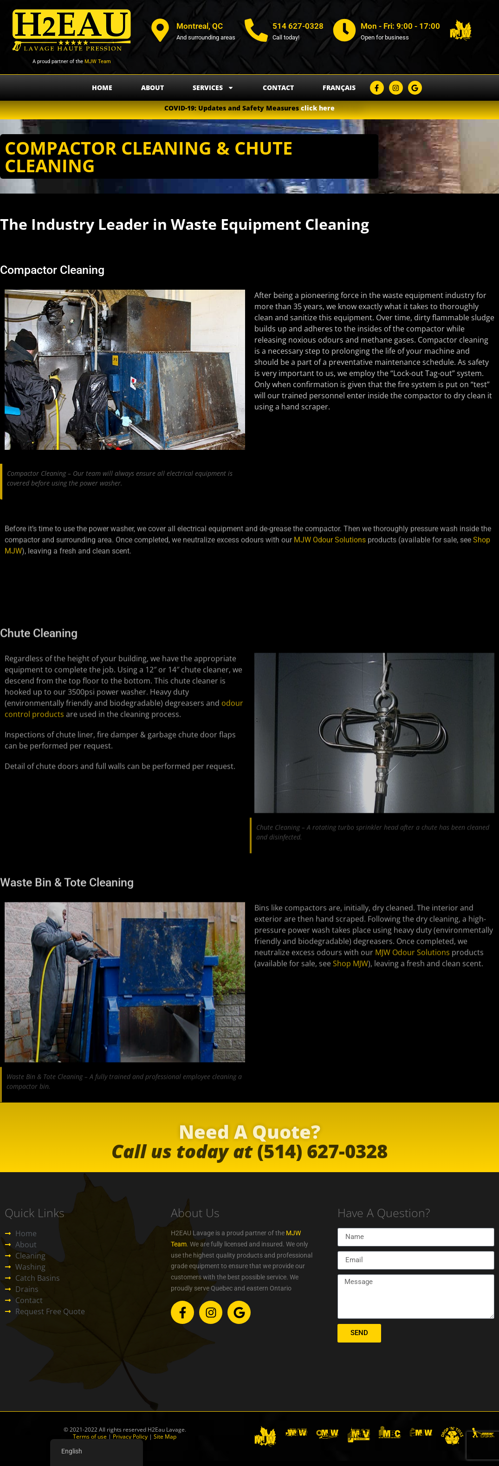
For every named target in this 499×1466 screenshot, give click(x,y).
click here (318, 108)
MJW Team (97, 61)
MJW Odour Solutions (330, 563)
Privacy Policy (129, 1436)
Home (102, 87)
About (152, 87)
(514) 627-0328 (249, 1161)
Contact (278, 87)
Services (213, 88)
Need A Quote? (249, 1140)
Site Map (165, 1436)
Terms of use (90, 1436)
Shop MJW (350, 1069)
